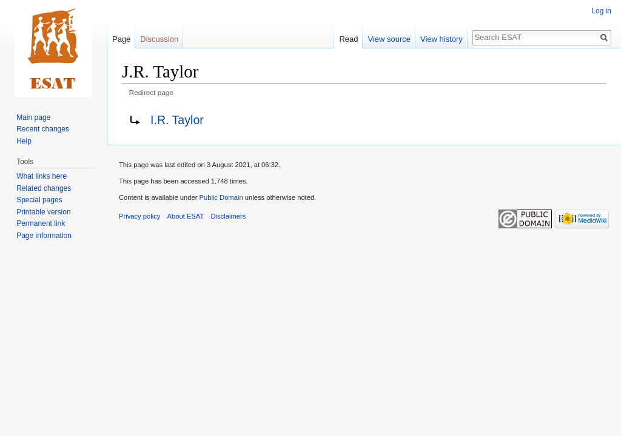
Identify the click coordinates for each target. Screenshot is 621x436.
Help (24, 141)
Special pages (39, 200)
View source (389, 39)
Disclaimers (228, 216)
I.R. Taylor (177, 120)
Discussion (159, 39)
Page (121, 39)
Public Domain (221, 197)
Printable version (43, 212)
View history (441, 39)
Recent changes (42, 129)
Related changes (43, 188)
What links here (41, 176)
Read (348, 39)
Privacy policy (139, 216)
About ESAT (185, 216)
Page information (44, 235)
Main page (33, 117)
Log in (601, 11)
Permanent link (40, 223)
